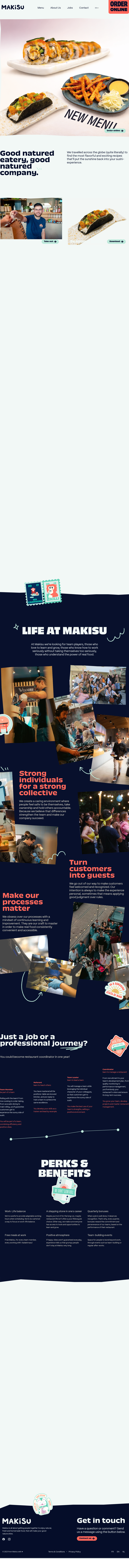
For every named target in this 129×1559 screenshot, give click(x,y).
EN (118, 1552)
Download (116, 242)
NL (124, 1552)
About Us (55, 8)
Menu (41, 8)
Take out (50, 242)
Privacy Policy (75, 1552)
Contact (84, 8)
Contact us (87, 1538)
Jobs (70, 8)
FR (112, 1552)
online (118, 7)
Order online (115, 131)
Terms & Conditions (56, 1552)
